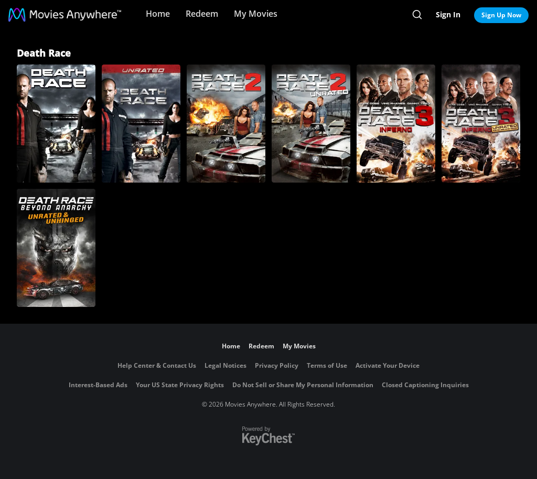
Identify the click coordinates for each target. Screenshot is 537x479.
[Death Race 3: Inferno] (396, 124)
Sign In (448, 14)
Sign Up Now (501, 14)
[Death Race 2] (226, 124)
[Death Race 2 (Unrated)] (311, 124)
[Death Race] (56, 124)
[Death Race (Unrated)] (141, 124)
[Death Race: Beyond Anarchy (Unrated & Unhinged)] (56, 248)
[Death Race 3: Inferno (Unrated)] (481, 124)
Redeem (202, 13)
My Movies (255, 13)
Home (158, 13)
